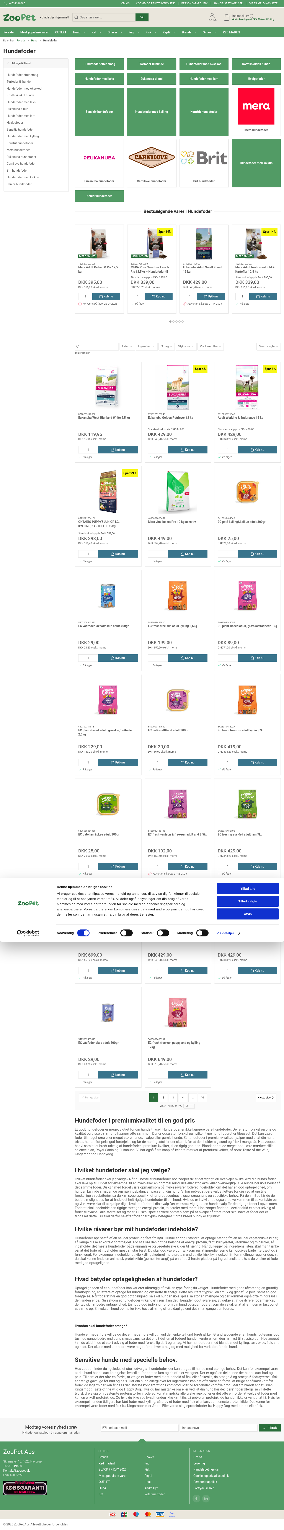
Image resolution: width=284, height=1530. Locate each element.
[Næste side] (266, 1097)
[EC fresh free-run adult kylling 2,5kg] (178, 595)
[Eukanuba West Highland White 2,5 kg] (108, 387)
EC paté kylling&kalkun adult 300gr (241, 522)
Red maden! (107, 1463)
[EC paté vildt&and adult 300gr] (178, 700)
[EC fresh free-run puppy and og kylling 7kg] (247, 908)
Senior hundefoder (19, 184)
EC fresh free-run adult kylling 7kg (241, 730)
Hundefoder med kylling (23, 136)
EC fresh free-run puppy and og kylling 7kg (247, 938)
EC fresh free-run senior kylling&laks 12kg (107, 938)
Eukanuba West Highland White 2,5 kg (104, 417)
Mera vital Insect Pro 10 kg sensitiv (172, 522)
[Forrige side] (89, 1097)
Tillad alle (247, 1477)
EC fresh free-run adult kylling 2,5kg (172, 626)
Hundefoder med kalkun (23, 177)
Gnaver (149, 1457)
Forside (21, 40)
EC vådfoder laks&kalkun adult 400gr (103, 626)
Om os (125, 3)
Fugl (147, 1463)
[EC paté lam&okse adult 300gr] (108, 804)
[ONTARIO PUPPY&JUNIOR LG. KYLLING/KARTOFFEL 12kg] (108, 491)
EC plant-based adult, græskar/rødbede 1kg (247, 626)
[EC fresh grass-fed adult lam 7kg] (247, 804)
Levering (199, 1463)
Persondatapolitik (194, 3)
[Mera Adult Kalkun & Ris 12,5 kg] (99, 243)
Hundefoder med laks (21, 102)
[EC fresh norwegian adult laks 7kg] (178, 908)
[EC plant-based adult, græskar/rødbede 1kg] (247, 595)
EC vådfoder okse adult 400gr (98, 1042)
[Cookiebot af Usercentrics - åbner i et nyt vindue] (28, 1521)
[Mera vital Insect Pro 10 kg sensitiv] (178, 491)
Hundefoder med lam (21, 116)
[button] (79, 32)
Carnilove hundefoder (21, 163)
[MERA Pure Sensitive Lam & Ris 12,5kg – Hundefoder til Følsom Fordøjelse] (152, 243)
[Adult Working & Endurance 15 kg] (247, 387)
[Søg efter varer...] (100, 346)
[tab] (170, 321)
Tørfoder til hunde (19, 81)
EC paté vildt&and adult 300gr (168, 730)
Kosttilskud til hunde (20, 95)
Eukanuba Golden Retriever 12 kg (170, 417)
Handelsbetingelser (228, 3)
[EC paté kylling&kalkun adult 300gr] (247, 491)
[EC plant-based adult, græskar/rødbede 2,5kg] (108, 700)
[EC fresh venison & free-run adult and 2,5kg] (178, 804)
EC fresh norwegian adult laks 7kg (171, 938)
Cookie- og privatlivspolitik (155, 3)
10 (202, 1097)
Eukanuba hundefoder (21, 157)
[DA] (36, 17)
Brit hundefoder (17, 170)
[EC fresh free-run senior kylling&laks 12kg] (108, 908)
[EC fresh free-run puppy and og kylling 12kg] (178, 1012)
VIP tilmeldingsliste (263, 3)
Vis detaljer (225, 1521)
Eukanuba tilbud (17, 109)
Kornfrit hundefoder (20, 143)
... (193, 1097)
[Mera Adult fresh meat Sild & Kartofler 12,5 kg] (256, 243)
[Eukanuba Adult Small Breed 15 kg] (204, 243)
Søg (142, 17)
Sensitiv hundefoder (20, 129)
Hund (34, 40)
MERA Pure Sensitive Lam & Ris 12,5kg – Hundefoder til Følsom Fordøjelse (150, 271)
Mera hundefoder (18, 150)
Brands (103, 1457)
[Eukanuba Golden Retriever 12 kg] (178, 387)
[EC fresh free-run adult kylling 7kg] (247, 700)
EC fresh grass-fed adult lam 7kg (240, 834)
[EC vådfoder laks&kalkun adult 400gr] (108, 595)
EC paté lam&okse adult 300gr (98, 834)
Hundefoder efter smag (22, 75)
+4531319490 (12, 1466)
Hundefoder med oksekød (24, 88)
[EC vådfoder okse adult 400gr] (108, 1012)
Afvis (248, 1502)
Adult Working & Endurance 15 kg (240, 417)
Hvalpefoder (15, 122)
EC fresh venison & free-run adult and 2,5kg (177, 834)
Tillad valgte (247, 1490)
